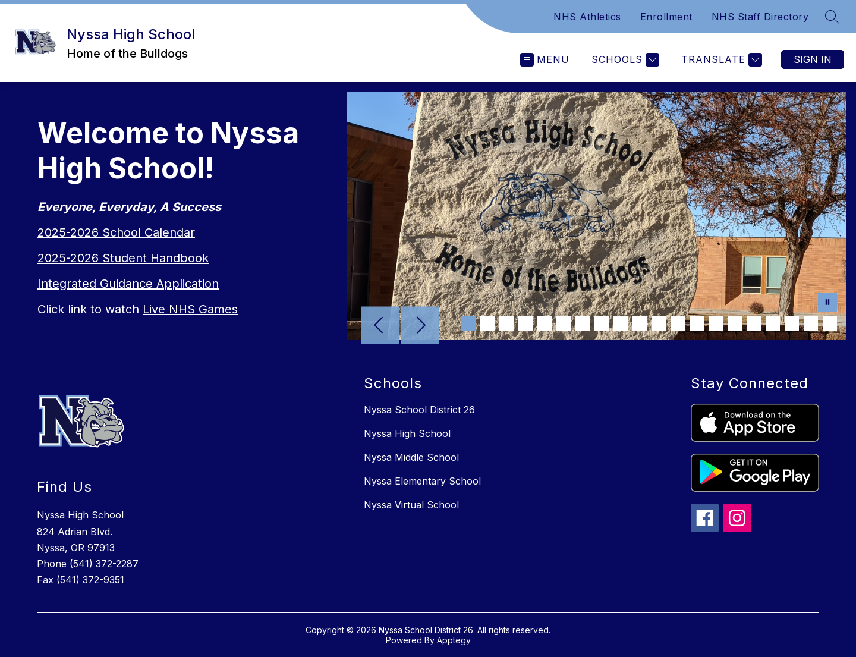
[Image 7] (582, 323)
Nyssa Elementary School (422, 481)
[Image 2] (487, 323)
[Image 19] (811, 323)
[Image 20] (830, 323)
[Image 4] (525, 323)
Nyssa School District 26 (419, 410)
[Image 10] (639, 323)
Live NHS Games (190, 309)
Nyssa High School (407, 433)
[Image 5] (544, 323)
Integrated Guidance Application (128, 283)
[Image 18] (792, 323)
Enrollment (666, 17)
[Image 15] (735, 323)
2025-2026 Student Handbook (123, 258)
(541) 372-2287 (104, 564)
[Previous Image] (380, 326)
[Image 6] (563, 323)
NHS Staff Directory (760, 17)
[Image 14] (716, 323)
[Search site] (832, 17)
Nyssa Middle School (411, 457)
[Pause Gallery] (827, 303)
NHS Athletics (587, 17)
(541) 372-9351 (90, 580)
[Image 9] (620, 323)
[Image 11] (659, 323)
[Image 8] (601, 323)
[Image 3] (506, 323)
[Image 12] (678, 323)
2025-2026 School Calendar (116, 232)
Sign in (813, 59)
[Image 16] (754, 323)
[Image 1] (468, 323)
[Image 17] (773, 323)
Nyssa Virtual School (411, 505)
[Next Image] (420, 326)
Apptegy (454, 640)
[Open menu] (544, 59)
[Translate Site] (720, 59)
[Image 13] (697, 323)
